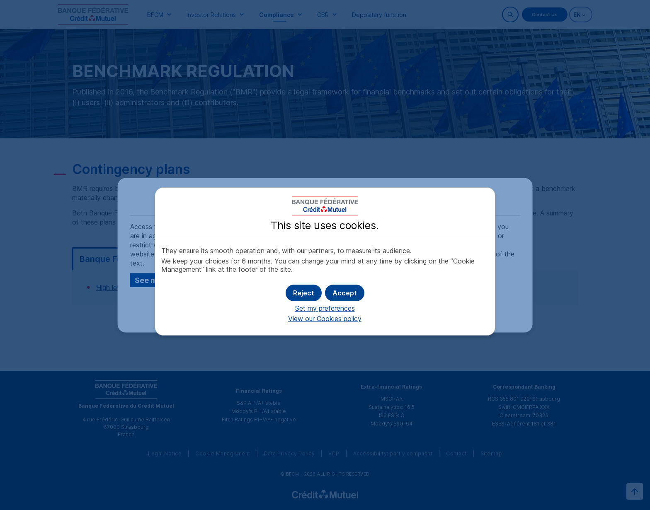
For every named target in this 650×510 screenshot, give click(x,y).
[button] (344, 293)
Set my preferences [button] (325, 308)
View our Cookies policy (324, 318)
